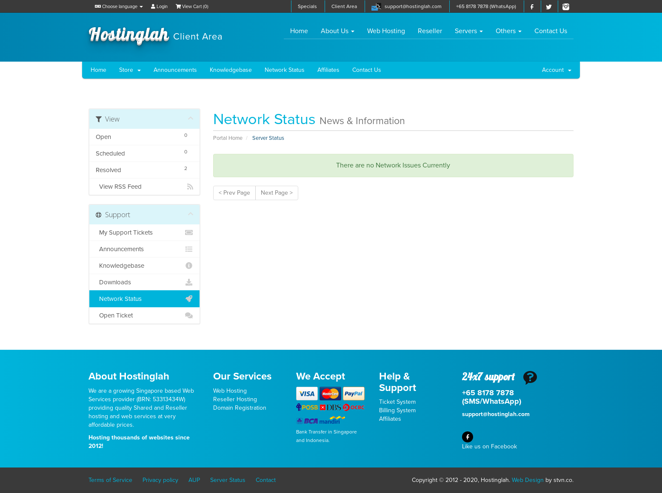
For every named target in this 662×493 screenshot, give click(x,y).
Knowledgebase (231, 70)
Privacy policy (160, 480)
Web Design (528, 480)
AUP (194, 480)
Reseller (430, 31)
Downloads (144, 282)
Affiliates (328, 70)
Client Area (344, 6)
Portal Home (228, 138)
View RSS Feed (144, 186)
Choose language (119, 6)
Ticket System (397, 401)
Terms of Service (110, 480)
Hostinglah (155, 33)
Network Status (285, 70)
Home (302, 30)
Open (144, 136)
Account (556, 70)
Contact (266, 480)
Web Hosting (386, 31)
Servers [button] (469, 31)
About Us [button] (337, 31)
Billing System (397, 410)
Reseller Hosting (235, 399)
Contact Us (550, 31)
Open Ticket (144, 315)
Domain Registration (239, 407)
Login (159, 6)
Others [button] (509, 31)
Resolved (144, 169)
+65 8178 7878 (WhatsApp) (486, 6)
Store (130, 70)
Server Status (227, 480)
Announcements (175, 70)
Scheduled (144, 152)
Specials (307, 6)
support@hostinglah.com (413, 6)
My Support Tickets (144, 232)
